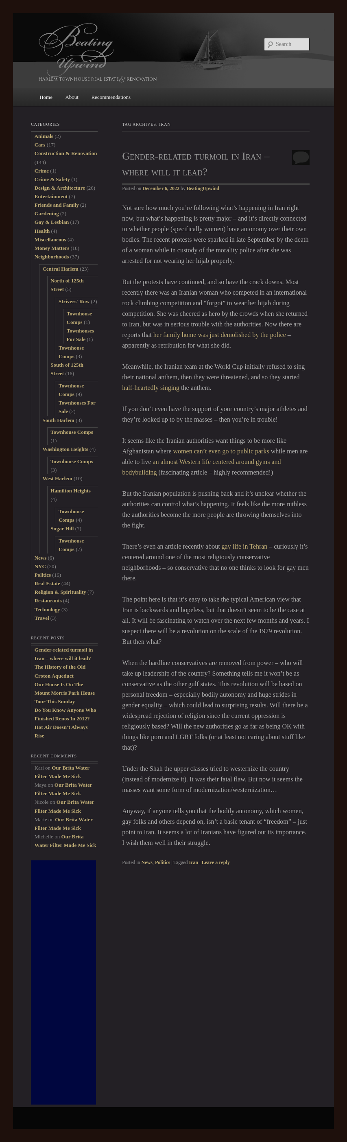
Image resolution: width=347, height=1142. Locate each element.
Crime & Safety (52, 179)
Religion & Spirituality (60, 592)
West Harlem (57, 478)
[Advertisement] (63, 982)
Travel (42, 618)
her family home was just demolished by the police (219, 334)
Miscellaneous (50, 239)
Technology (47, 609)
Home (45, 97)
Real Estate (47, 583)
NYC (40, 566)
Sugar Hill (62, 528)
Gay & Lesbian (52, 222)
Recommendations (111, 97)
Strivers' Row (74, 301)
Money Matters (52, 248)
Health (42, 231)
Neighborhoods (52, 257)
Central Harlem (60, 269)
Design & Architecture (60, 188)
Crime (42, 171)
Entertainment (51, 196)
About (72, 97)
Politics (162, 862)
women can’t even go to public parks (221, 451)
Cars (40, 145)
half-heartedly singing (150, 387)
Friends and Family (57, 205)
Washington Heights (65, 449)
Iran (194, 862)
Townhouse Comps (71, 432)
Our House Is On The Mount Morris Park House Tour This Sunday (65, 692)
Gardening (47, 213)
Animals (44, 136)
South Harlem (58, 420)
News (147, 862)
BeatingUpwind (203, 188)
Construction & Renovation (66, 153)
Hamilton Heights (70, 491)
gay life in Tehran (245, 546)
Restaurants (48, 600)
